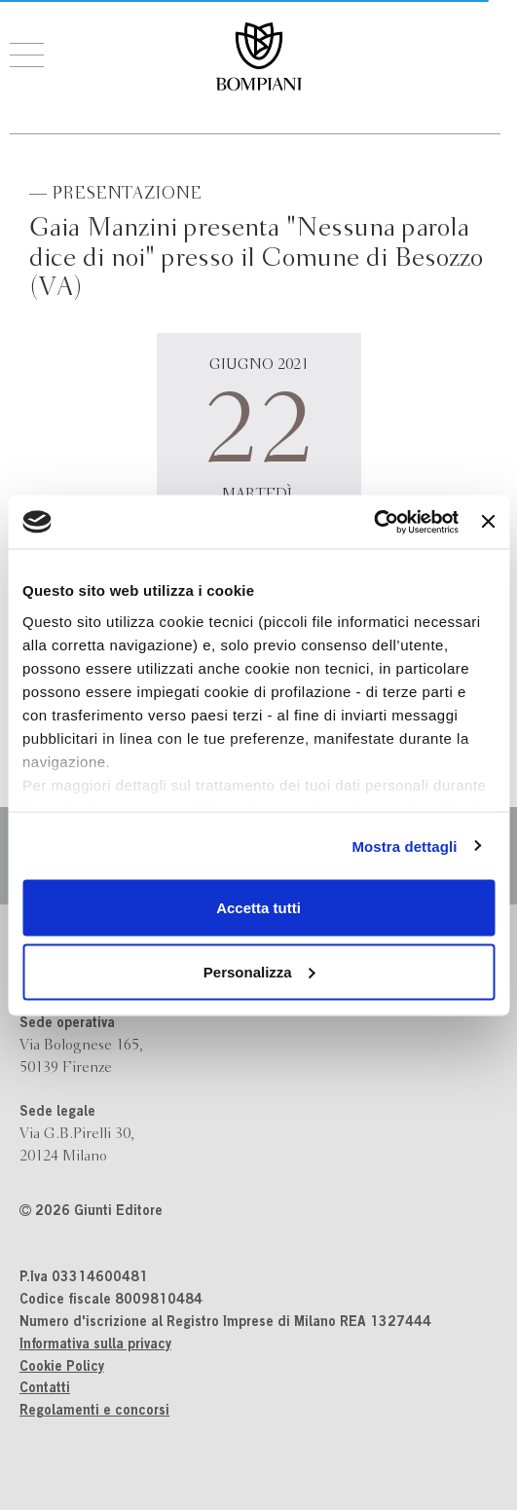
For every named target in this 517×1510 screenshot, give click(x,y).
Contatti (44, 1389)
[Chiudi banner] (488, 522)
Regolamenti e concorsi (94, 1411)
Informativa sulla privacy (95, 1345)
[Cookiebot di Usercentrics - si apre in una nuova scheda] (373, 521)
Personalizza (259, 971)
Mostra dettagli (404, 845)
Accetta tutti (258, 908)
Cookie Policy (61, 1368)
